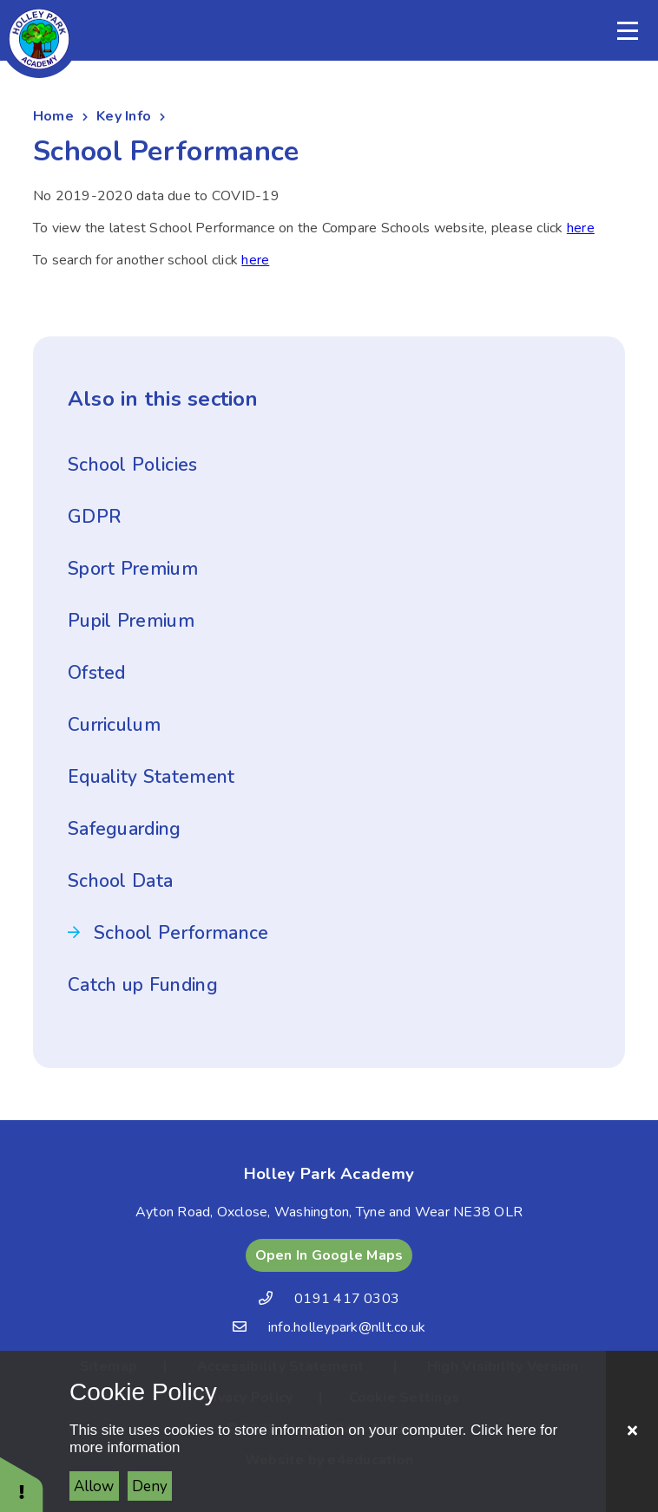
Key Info (123, 116)
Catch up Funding (143, 985)
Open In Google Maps (329, 1255)
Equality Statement (151, 777)
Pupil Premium (131, 621)
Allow (94, 1486)
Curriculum (114, 725)
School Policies (133, 465)
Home (53, 116)
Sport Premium (133, 569)
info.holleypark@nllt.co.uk (346, 1327)
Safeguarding (124, 829)
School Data (120, 881)
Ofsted (97, 673)
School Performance (181, 933)
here (581, 228)
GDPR (95, 517)
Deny (150, 1486)
